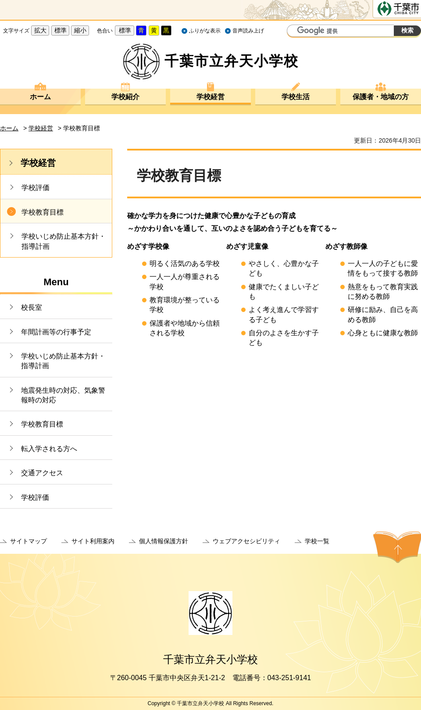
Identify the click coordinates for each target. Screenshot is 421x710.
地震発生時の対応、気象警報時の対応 (63, 395)
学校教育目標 (42, 212)
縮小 (80, 30)
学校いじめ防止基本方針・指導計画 (63, 241)
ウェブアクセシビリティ (246, 541)
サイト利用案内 (92, 541)
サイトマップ (28, 541)
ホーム (40, 96)
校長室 (31, 307)
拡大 (40, 30)
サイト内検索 (294, 31)
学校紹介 (125, 96)
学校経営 (210, 96)
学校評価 (35, 187)
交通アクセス (42, 473)
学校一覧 (317, 541)
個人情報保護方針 (163, 541)
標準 (60, 30)
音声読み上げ (248, 31)
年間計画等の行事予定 (56, 332)
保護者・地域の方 (381, 96)
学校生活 (296, 96)
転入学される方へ (49, 448)
